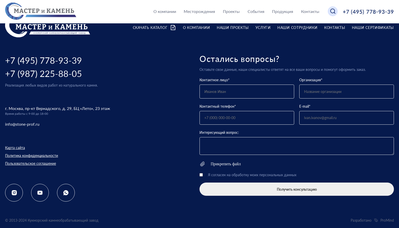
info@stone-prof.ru (22, 124)
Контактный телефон (218, 106)
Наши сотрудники (297, 28)
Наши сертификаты (373, 28)
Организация (310, 80)
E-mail (304, 106)
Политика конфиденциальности (31, 155)
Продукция (282, 11)
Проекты (231, 11)
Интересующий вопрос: (219, 132)
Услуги (263, 28)
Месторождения (199, 11)
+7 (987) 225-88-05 (43, 73)
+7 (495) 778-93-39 (368, 11)
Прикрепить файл (220, 164)
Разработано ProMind (372, 220)
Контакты (310, 11)
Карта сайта (15, 147)
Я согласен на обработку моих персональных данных (252, 175)
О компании (164, 11)
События (256, 11)
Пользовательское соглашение (30, 163)
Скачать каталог (154, 27)
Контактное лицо (215, 80)
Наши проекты (233, 28)
